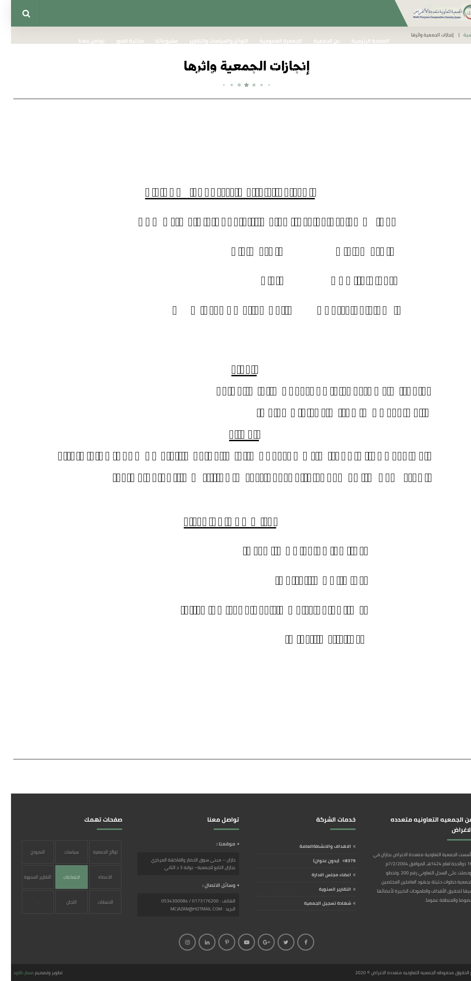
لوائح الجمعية (94, 851)
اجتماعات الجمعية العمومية (60, 880)
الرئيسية (460, 35)
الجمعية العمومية (270, 40)
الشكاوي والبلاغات (296, 71)
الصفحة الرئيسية (359, 40)
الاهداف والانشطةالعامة (314, 846)
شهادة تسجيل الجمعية (316, 903)
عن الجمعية (315, 40)
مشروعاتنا (155, 40)
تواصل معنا (81, 40)
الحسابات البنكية (94, 906)
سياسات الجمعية (60, 855)
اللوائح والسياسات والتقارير (207, 40)
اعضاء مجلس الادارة (320, 874)
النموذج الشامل (27, 855)
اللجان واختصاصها (245, 71)
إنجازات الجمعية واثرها (353, 71)
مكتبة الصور (119, 40)
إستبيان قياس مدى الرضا (187, 71)
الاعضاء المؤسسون (94, 880)
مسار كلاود (12, 972)
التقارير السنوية (324, 889)
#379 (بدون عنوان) (323, 860)
